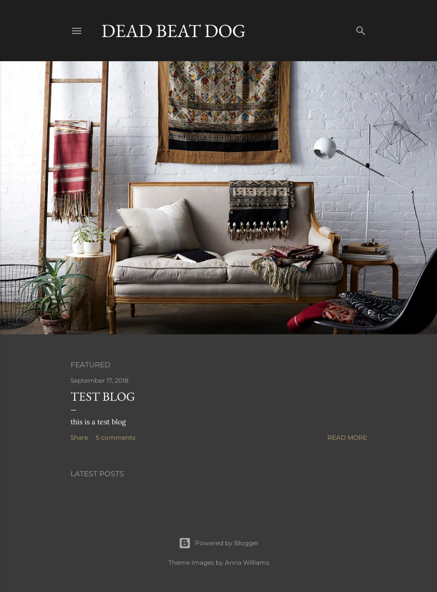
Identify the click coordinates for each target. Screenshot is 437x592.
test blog (103, 396)
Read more (347, 437)
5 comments (115, 437)
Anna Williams (247, 562)
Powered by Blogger (219, 543)
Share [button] (79, 437)
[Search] (361, 29)
